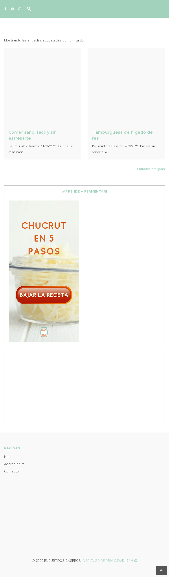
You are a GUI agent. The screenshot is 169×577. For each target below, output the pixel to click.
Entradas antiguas (151, 169)
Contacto (11, 471)
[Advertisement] (36, 385)
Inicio (8, 457)
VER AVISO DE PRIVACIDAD (103, 561)
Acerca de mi (14, 464)
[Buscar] (29, 9)
